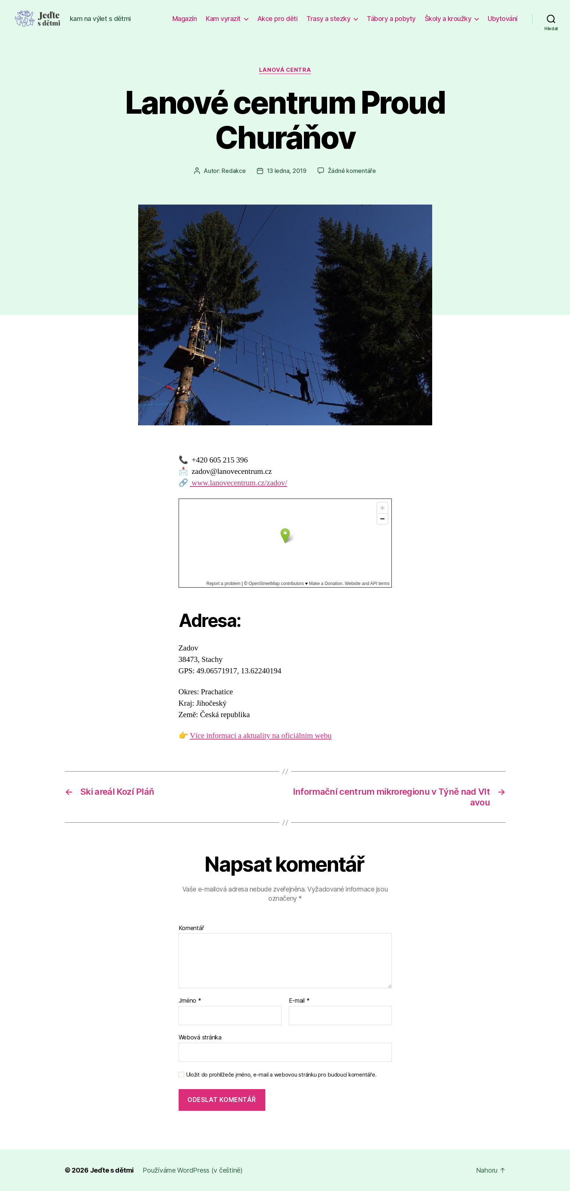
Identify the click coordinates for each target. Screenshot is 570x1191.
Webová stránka (200, 1037)
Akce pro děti (277, 18)
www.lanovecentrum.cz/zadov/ (238, 483)
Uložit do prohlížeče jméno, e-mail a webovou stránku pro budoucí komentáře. (281, 1074)
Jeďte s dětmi (112, 1170)
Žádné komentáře (352, 170)
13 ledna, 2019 (286, 170)
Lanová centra (285, 70)
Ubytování (502, 18)
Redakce (233, 170)
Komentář (191, 928)
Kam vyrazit (223, 18)
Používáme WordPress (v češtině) (193, 1170)
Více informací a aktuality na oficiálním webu (261, 736)
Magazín (184, 18)
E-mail (299, 1000)
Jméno (190, 1000)
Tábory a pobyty (391, 18)
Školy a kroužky (448, 18)
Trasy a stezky (328, 18)
